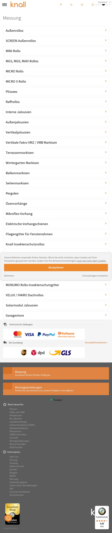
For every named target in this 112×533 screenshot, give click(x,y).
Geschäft (14, 437)
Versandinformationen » (96, 342)
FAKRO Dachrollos (18, 434)
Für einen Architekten (20, 491)
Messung (14, 479)
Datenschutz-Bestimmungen (23, 485)
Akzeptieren (55, 267)
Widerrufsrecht (17, 466)
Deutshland (102, 2)
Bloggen (14, 472)
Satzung (13, 459)
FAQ (11, 488)
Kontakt (13, 469)
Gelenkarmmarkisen (19, 428)
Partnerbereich (17, 495)
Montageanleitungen (19, 440)
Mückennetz (15, 431)
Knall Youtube (16, 447)
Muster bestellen (18, 444)
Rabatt (13, 475)
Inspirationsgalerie (18, 482)
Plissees (13, 409)
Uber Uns (14, 456)
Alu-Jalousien (16, 418)
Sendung (14, 463)
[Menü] (107, 507)
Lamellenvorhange (18, 421)
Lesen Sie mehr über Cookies (91, 260)
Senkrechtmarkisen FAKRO (22, 425)
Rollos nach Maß (17, 412)
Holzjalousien (16, 415)
